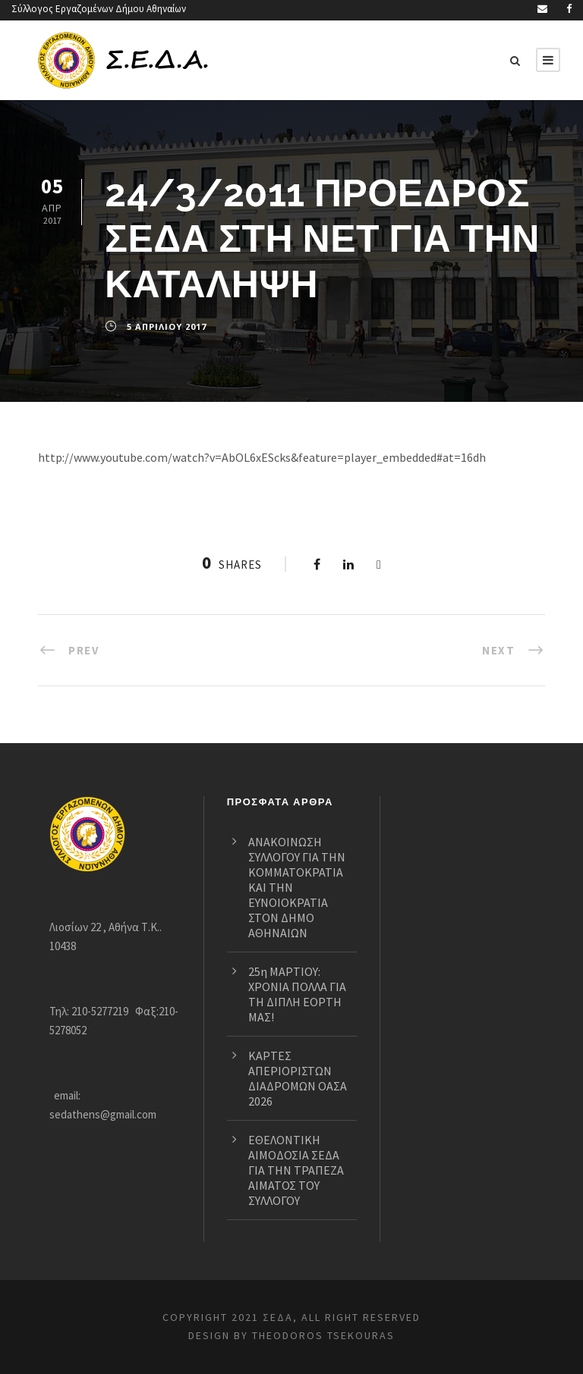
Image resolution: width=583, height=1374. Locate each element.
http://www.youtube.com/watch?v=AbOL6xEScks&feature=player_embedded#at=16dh (270, 457)
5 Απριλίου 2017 (166, 326)
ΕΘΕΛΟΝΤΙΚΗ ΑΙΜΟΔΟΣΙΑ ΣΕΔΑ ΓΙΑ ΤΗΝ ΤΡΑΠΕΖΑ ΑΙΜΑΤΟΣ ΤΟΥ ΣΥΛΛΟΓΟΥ (299, 1169)
